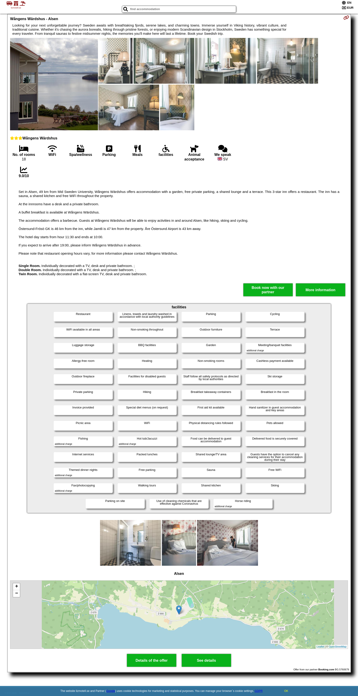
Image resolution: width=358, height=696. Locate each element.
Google (110, 691)
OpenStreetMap (338, 646)
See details (206, 660)
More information (320, 290)
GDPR (259, 691)
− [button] (16, 593)
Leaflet (320, 646)
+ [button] (16, 586)
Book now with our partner (268, 290)
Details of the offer (152, 660)
